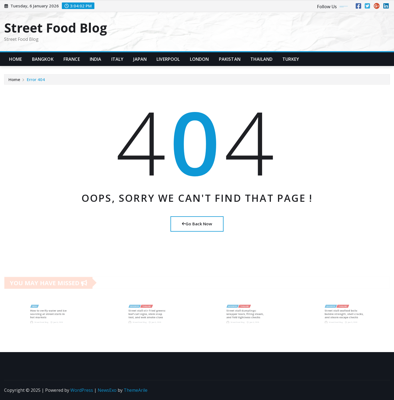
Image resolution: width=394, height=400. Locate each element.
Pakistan (230, 59)
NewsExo (107, 390)
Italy (117, 59)
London (199, 59)
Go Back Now (197, 223)
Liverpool (168, 59)
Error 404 (36, 79)
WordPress (81, 390)
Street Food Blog (55, 27)
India (96, 59)
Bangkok (43, 59)
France (71, 59)
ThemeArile (135, 390)
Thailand (261, 59)
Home (15, 59)
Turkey (290, 59)
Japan (140, 59)
